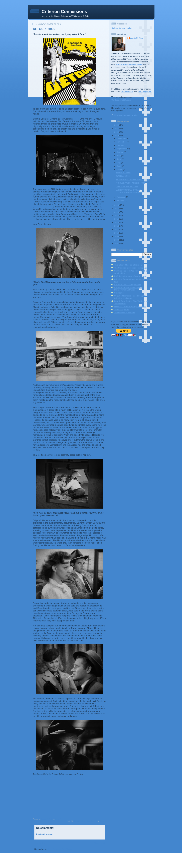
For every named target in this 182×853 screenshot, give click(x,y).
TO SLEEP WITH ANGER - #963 (130, 183)
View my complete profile (126, 115)
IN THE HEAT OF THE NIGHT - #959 (132, 179)
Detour (76, 119)
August (120, 152)
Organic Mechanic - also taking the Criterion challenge (130, 297)
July (119, 155)
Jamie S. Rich (136, 38)
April (119, 166)
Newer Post (40, 843)
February (121, 197)
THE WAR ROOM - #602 (127, 186)
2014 (116, 219)
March (120, 169)
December (122, 138)
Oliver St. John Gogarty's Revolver (130, 306)
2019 (116, 135)
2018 (116, 205)
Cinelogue (119, 293)
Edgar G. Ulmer (92, 821)
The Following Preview (124, 312)
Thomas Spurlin (121, 309)
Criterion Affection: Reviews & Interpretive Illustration (128, 288)
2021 (116, 128)
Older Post (99, 843)
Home (70, 843)
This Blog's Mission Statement (128, 265)
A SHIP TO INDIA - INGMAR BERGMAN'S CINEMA (128, 191)
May (119, 162)
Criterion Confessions (64, 11)
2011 (116, 229)
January (121, 200)
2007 (116, 243)
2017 (116, 208)
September (122, 148)
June (119, 159)
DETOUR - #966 (123, 172)
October (121, 145)
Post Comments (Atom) (60, 849)
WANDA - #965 (123, 176)
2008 (116, 240)
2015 (116, 215)
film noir (102, 821)
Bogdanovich (79, 821)
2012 (116, 226)
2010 (116, 233)
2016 (116, 212)
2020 (116, 132)
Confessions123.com (121, 100)
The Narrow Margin (43, 206)
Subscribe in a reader (122, 28)
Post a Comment (44, 834)
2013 (116, 222)
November (122, 142)
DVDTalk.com (127, 92)
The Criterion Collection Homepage (130, 268)
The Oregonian (144, 92)
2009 (116, 236)
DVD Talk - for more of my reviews (130, 276)
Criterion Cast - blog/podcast (127, 284)
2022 (116, 125)
